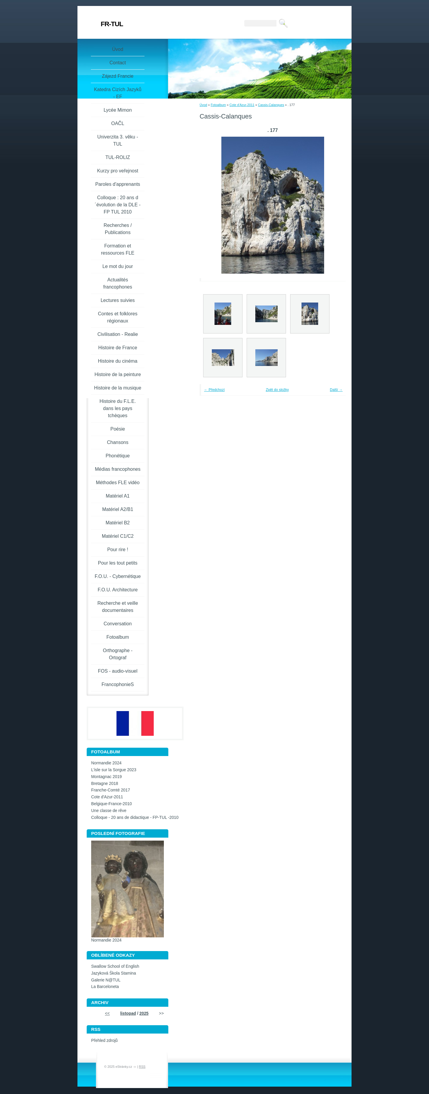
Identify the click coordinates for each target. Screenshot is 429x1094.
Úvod (203, 105)
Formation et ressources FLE (117, 249)
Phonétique (118, 455)
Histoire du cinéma (118, 361)
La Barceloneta (105, 986)
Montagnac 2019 (106, 776)
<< (107, 1013)
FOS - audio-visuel (118, 671)
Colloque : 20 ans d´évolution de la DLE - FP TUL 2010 (118, 204)
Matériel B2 (118, 522)
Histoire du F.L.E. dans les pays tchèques (118, 408)
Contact (117, 62)
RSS (142, 1066)
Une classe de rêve (108, 810)
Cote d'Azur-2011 (241, 105)
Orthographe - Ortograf (118, 654)
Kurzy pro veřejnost (117, 170)
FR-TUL (112, 24)
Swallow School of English (115, 966)
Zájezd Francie (117, 76)
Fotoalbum (218, 105)
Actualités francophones (117, 283)
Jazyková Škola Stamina (113, 973)
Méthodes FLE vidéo (118, 482)
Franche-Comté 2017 (110, 790)
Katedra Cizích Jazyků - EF (117, 93)
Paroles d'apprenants (117, 184)
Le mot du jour (117, 266)
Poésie (118, 428)
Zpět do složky (277, 390)
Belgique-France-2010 (111, 804)
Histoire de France (117, 347)
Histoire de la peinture (117, 374)
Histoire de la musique (117, 387)
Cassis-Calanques (271, 105)
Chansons (117, 442)
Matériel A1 (118, 495)
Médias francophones (118, 469)
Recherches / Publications (118, 229)
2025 (144, 1013)
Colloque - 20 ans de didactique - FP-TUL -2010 (134, 817)
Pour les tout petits (118, 562)
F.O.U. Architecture (118, 589)
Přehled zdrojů (104, 1040)
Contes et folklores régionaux (118, 317)
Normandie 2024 (106, 763)
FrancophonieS (118, 684)
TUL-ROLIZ (117, 157)
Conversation (118, 623)
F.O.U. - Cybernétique (118, 576)
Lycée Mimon (118, 110)
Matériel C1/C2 (118, 536)
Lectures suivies (118, 300)
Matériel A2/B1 (117, 509)
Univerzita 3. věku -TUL (117, 140)
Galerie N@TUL (105, 980)
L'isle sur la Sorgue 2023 (113, 770)
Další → (336, 390)
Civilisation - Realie (117, 334)
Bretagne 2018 (104, 783)
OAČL (117, 123)
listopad (128, 1013)
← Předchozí (214, 390)
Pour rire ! (117, 549)
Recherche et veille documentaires (117, 607)
